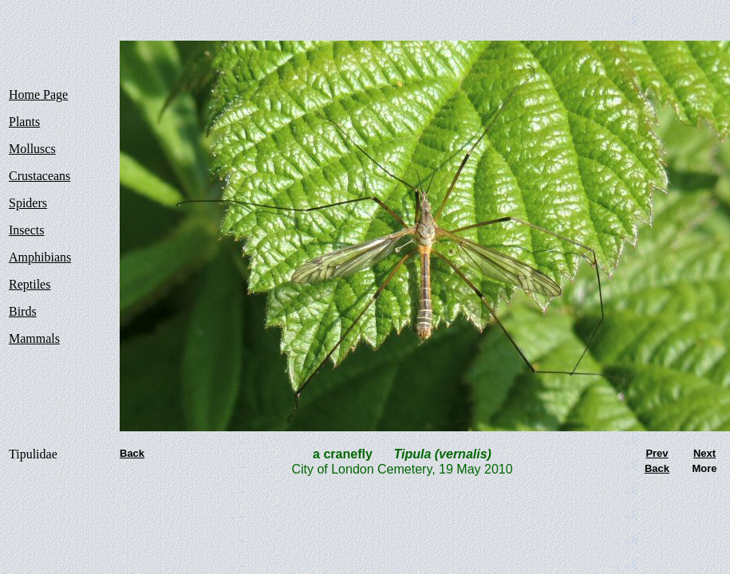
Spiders (28, 203)
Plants (24, 121)
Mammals (34, 338)
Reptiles (29, 284)
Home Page (38, 94)
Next (704, 453)
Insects (26, 230)
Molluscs (32, 148)
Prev (656, 453)
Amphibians (40, 257)
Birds (23, 311)
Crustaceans (39, 176)
